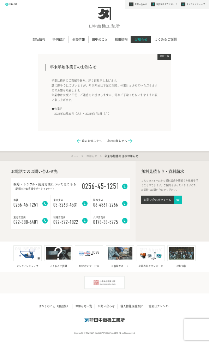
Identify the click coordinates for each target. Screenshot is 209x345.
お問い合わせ (106, 306)
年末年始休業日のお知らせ (121, 156)
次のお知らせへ (117, 141)
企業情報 (78, 39)
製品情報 (38, 39)
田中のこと (100, 39)
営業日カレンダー (160, 306)
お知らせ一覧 (83, 306)
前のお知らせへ (92, 141)
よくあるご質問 (165, 39)
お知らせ (141, 39)
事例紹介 (58, 39)
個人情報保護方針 (131, 306)
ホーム (75, 156)
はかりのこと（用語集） (54, 306)
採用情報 (121, 39)
